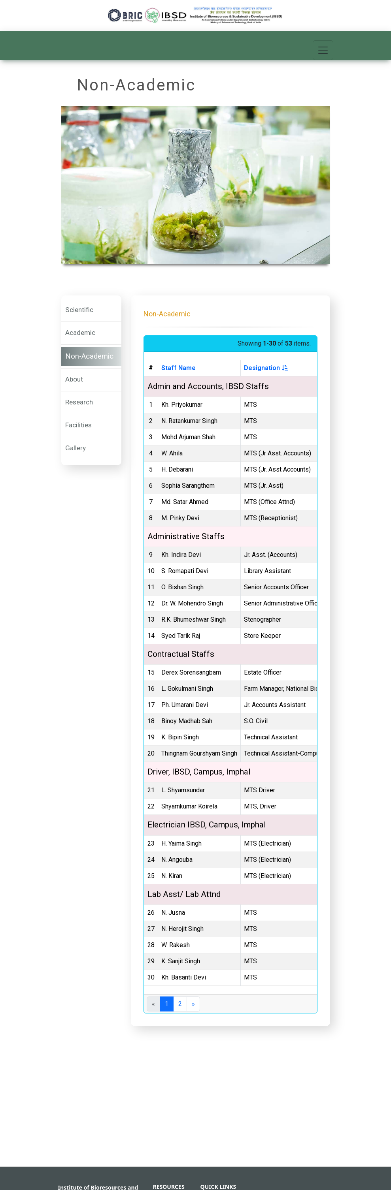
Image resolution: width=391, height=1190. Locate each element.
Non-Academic (89, 356)
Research (79, 402)
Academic (80, 333)
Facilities (78, 425)
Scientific (79, 310)
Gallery (75, 448)
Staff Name (178, 368)
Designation (266, 368)
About (74, 379)
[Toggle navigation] (323, 50)
